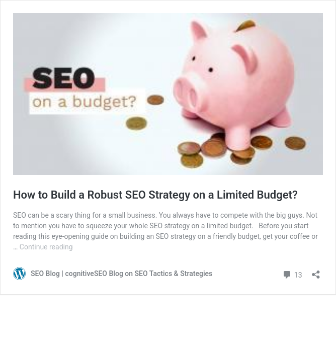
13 (292, 273)
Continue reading (46, 247)
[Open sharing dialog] (316, 271)
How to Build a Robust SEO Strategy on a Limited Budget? (155, 195)
